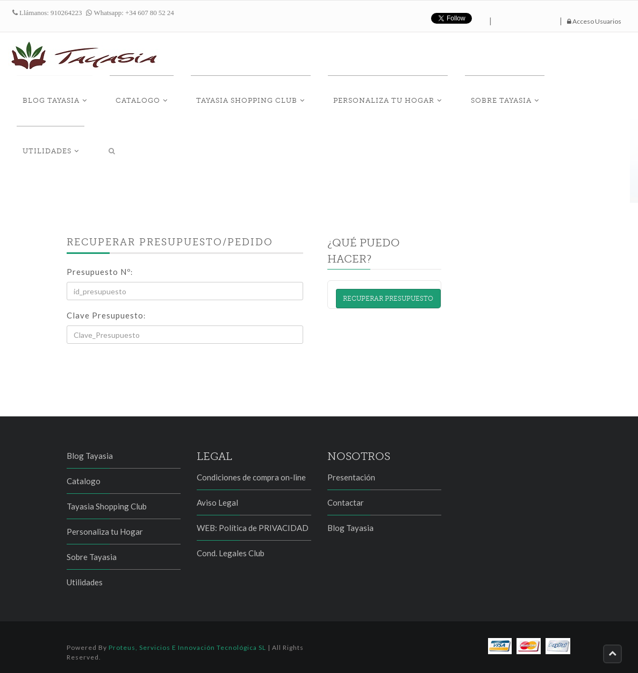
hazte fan (525, 18)
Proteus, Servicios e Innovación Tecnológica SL (187, 647)
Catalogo (152, 98)
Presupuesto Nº (100, 272)
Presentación (351, 477)
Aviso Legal (217, 502)
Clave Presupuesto (106, 315)
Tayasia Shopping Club (250, 98)
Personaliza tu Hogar (375, 98)
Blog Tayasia (77, 98)
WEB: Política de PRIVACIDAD (253, 528)
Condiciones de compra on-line (251, 477)
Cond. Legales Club (230, 553)
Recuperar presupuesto (388, 298)
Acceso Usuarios (594, 21)
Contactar (345, 502)
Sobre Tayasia (481, 98)
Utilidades (561, 98)
